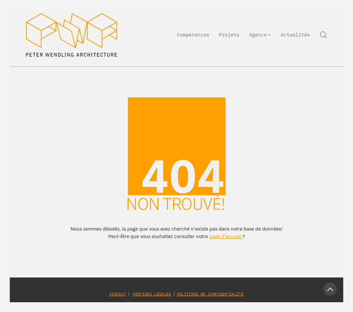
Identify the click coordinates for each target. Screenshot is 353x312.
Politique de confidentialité (210, 294)
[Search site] (323, 34)
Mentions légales (152, 294)
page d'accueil (226, 236)
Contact (117, 294)
